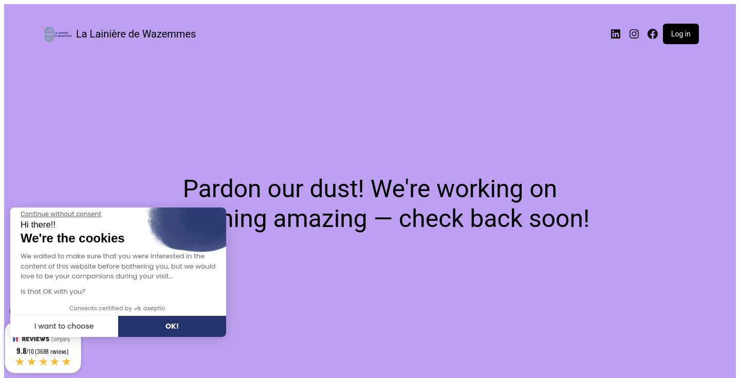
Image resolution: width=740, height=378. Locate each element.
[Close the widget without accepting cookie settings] (60, 214)
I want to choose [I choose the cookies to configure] (64, 326)
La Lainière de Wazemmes (136, 34)
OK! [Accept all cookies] (172, 326)
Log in (681, 34)
